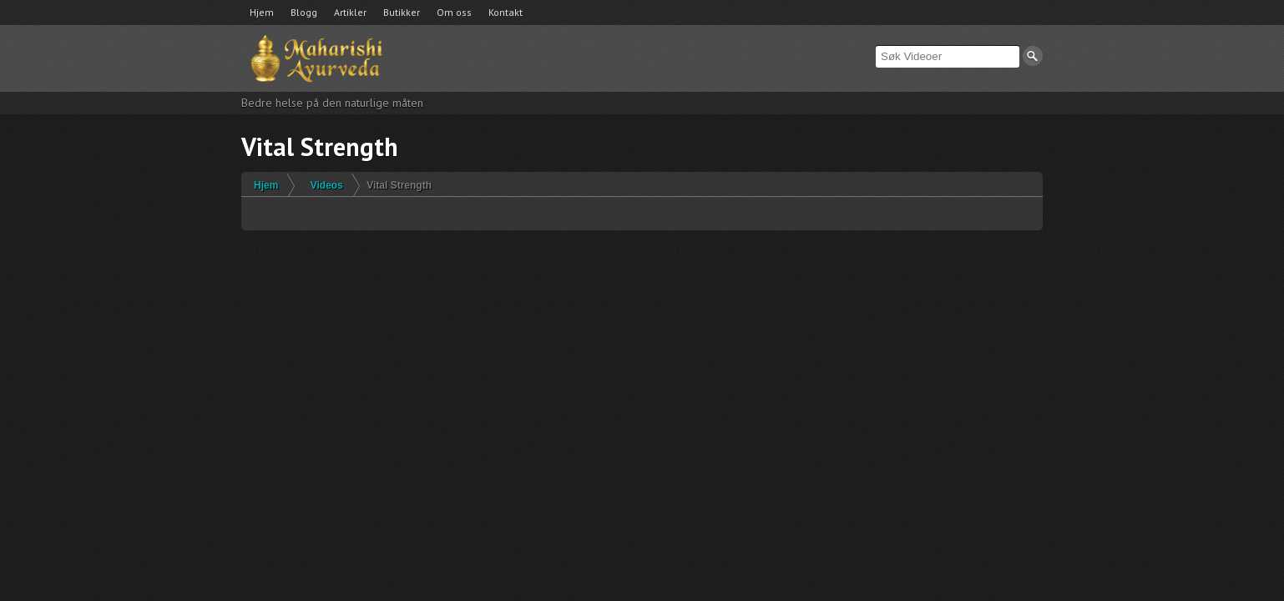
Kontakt (505, 12)
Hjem (262, 12)
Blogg (304, 12)
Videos (327, 185)
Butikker (401, 12)
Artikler (350, 12)
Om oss (454, 12)
